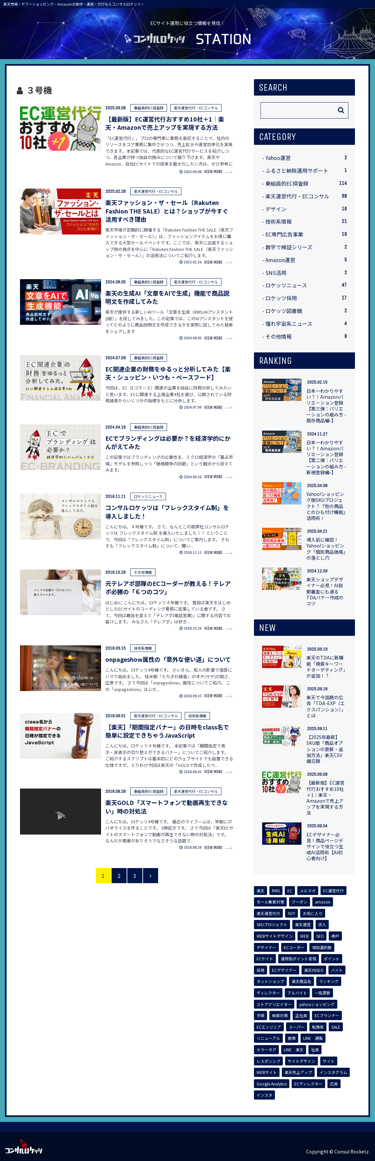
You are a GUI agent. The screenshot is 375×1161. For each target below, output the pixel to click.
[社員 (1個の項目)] (315, 1049)
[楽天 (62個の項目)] (260, 890)
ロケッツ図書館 (306, 311)
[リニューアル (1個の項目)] (268, 1038)
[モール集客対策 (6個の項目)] (270, 901)
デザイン (306, 209)
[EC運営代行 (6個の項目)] (333, 890)
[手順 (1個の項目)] (260, 1015)
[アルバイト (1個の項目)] (297, 992)
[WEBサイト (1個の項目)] (267, 1072)
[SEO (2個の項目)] (320, 936)
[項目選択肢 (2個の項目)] (321, 947)
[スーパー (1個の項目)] (296, 1027)
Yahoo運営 (306, 158)
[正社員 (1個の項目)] (301, 1015)
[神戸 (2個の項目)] (335, 936)
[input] (304, 110)
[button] (341, 110)
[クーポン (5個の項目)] (299, 901)
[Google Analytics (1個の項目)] (271, 1083)
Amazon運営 (306, 260)
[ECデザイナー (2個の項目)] (284, 970)
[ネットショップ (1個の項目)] (270, 981)
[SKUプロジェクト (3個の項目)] (272, 924)
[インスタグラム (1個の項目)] (333, 1072)
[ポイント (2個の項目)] (331, 958)
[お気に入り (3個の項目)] (312, 913)
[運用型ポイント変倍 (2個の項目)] (298, 958)
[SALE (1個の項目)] (336, 1027)
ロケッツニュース (306, 285)
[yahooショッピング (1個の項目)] (317, 1004)
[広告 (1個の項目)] (334, 1083)
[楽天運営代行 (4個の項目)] (268, 913)
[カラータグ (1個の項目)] (266, 1049)
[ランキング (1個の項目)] (328, 981)
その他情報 (306, 336)
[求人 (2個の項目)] (322, 924)
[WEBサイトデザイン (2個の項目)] (274, 936)
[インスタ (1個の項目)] (264, 1095)
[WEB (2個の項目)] (304, 936)
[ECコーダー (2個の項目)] (294, 947)
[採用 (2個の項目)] (260, 970)
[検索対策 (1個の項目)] (279, 1015)
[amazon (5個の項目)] (322, 901)
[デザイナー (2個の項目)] (266, 947)
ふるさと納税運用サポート (306, 170)
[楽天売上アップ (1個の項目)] (298, 1072)
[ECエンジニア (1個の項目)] (269, 1027)
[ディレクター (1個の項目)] (268, 992)
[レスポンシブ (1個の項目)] (268, 1061)
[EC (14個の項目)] (290, 890)
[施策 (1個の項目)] (291, 1038)
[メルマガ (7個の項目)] (307, 890)
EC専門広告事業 (306, 234)
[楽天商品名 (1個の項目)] (301, 981)
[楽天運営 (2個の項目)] (302, 924)
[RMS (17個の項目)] (275, 890)
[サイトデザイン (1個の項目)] (301, 1061)
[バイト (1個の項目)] (336, 970)
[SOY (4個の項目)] (291, 913)
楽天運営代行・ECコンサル (306, 196)
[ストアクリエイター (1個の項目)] (274, 1004)
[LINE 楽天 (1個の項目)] (293, 1049)
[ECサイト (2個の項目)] (265, 958)
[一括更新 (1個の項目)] (322, 992)
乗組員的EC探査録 (306, 183)
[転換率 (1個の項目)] (317, 1027)
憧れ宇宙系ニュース (306, 323)
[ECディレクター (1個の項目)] (308, 1083)
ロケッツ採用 (306, 298)
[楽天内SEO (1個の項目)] (314, 970)
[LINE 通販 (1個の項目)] (313, 1038)
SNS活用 (306, 273)
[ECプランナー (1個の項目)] (327, 1015)
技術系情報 (306, 221)
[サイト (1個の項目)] (328, 1061)
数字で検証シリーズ (306, 247)
